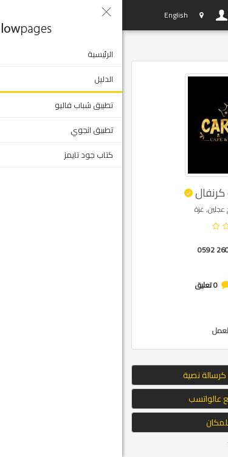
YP (17, 15)
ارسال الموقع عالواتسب (114, 399)
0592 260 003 (98, 250)
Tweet (115, 445)
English (54, 15)
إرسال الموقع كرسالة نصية (114, 375)
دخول (100, 15)
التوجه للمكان (114, 422)
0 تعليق (84, 285)
